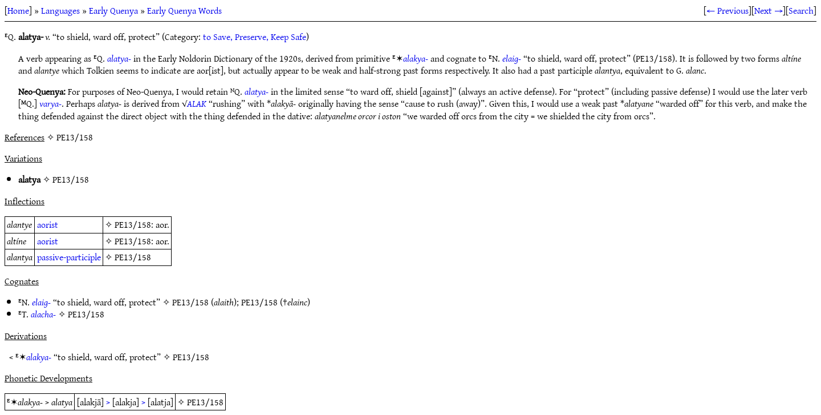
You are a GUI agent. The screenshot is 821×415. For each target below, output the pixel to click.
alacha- (43, 314)
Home (18, 10)
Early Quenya (113, 10)
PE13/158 (70, 179)
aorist (47, 224)
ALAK (196, 103)
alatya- (119, 58)
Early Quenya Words (184, 10)
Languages (60, 10)
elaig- (511, 58)
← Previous (727, 10)
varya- (50, 103)
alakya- (415, 58)
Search (801, 10)
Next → (768, 10)
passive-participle (69, 257)
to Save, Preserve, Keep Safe (254, 37)
